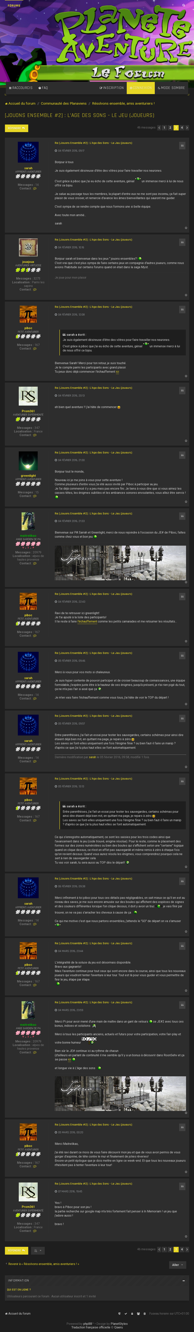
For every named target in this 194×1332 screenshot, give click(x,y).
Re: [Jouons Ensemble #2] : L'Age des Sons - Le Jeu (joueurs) (93, 143)
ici (117, 371)
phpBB (87, 1324)
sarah (28, 168)
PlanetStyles (119, 1324)
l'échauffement (87, 621)
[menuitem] (43, 88)
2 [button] (170, 127)
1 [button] (164, 127)
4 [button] (182, 127)
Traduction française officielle (90, 1327)
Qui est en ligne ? (19, 1290)
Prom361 (28, 411)
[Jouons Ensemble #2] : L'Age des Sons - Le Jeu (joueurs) (79, 115)
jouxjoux (28, 262)
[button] (159, 127)
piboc (28, 328)
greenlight (28, 475)
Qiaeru (118, 1327)
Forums (14, 5)
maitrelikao (28, 535)
